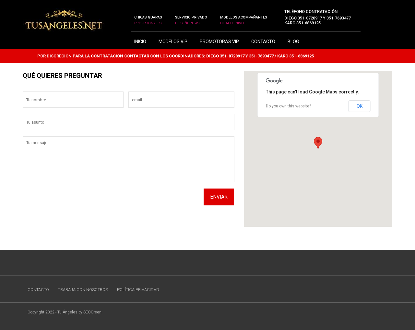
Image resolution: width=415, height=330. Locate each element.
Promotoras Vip (219, 41)
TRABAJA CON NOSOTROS (83, 289)
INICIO (140, 41)
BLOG (293, 41)
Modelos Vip (173, 41)
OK (359, 106)
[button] (318, 143)
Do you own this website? (288, 106)
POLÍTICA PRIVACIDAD (138, 289)
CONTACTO (263, 41)
